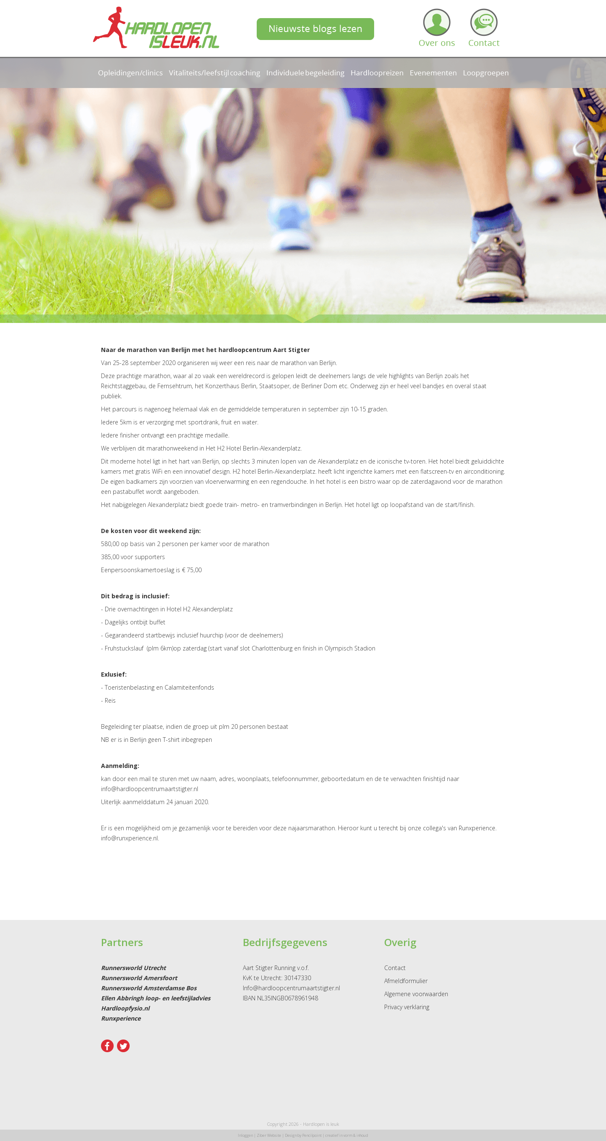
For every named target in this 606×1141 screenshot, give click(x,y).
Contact (395, 968)
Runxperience (121, 1018)
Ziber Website (269, 1135)
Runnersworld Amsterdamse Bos (149, 988)
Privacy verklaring (406, 1007)
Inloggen (245, 1135)
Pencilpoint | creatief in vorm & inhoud (335, 1135)
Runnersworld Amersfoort (139, 978)
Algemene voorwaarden (416, 994)
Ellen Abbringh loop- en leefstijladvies (155, 998)
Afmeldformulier (406, 981)
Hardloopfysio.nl (125, 1008)
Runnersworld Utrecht (133, 968)
